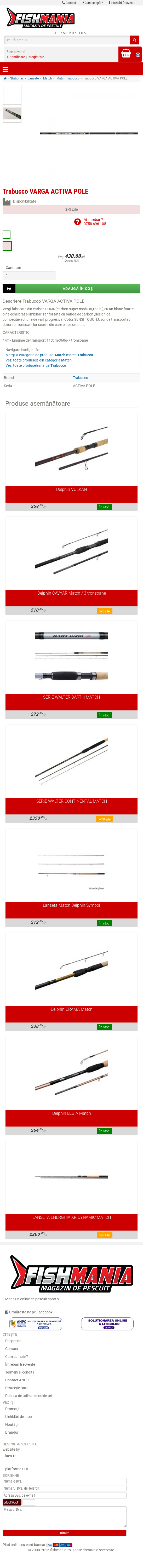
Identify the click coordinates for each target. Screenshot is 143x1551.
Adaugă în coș (78, 288)
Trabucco (80, 378)
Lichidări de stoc (18, 1417)
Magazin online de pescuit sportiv (71, 1276)
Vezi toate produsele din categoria (38, 360)
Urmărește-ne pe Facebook (29, 1312)
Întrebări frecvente (122, 3)
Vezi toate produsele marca (35, 365)
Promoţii (12, 1409)
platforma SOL (17, 1469)
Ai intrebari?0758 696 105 (95, 221)
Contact (69, 3)
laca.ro (10, 1456)
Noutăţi (11, 1424)
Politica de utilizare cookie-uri (28, 1396)
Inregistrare (35, 57)
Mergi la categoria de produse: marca (49, 355)
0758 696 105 (70, 33)
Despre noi (13, 1341)
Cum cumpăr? (92, 3)
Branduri (12, 1432)
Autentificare (16, 57)
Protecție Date (16, 1388)
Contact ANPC (17, 1380)
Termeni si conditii (19, 1372)
